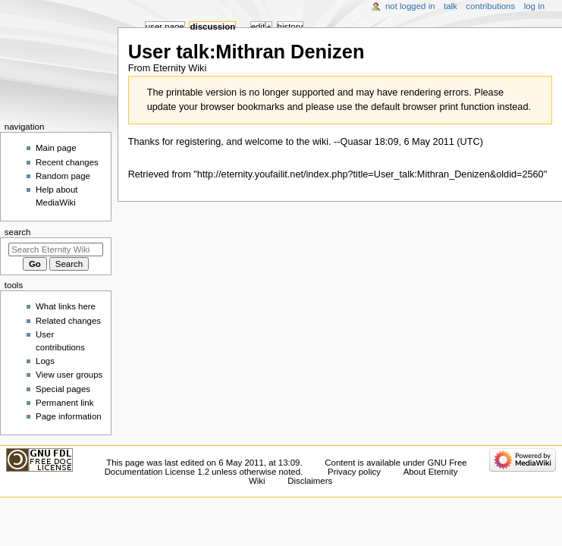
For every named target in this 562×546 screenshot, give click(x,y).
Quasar (356, 141)
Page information (69, 416)
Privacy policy (354, 471)
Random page (63, 175)
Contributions (490, 6)
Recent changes (67, 162)
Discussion (212, 26)
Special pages (63, 389)
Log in (534, 6)
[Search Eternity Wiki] (55, 249)
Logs (45, 361)
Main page (56, 147)
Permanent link (64, 402)
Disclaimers (309, 480)
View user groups (69, 374)
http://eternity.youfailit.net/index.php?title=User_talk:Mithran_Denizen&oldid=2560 (370, 174)
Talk (450, 6)
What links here (66, 306)
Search (18, 232)
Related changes (68, 320)
